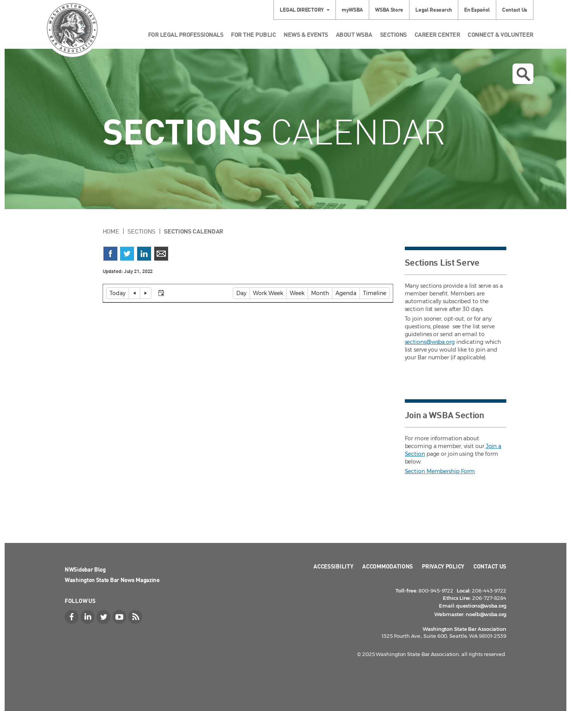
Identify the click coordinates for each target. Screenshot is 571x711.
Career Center (437, 34)
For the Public (253, 34)
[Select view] (207, 293)
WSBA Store (389, 9)
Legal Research (433, 9)
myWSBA (352, 9)
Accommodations (387, 566)
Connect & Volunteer (500, 34)
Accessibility (333, 566)
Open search (523, 74)
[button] (117, 293)
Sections (393, 34)
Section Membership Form (440, 471)
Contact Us (514, 9)
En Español (477, 9)
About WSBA (354, 34)
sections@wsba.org (430, 341)
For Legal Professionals (186, 34)
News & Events (306, 34)
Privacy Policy (443, 566)
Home (111, 231)
